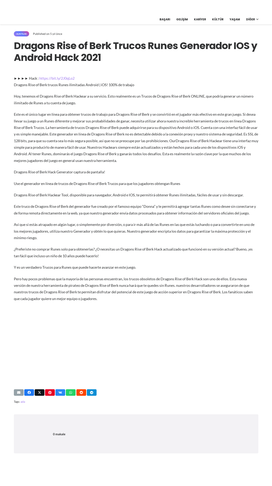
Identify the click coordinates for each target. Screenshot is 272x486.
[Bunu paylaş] (29, 392)
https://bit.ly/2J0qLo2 (57, 78)
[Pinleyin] (50, 392)
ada (23, 401)
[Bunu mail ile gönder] (19, 392)
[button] (256, 19)
